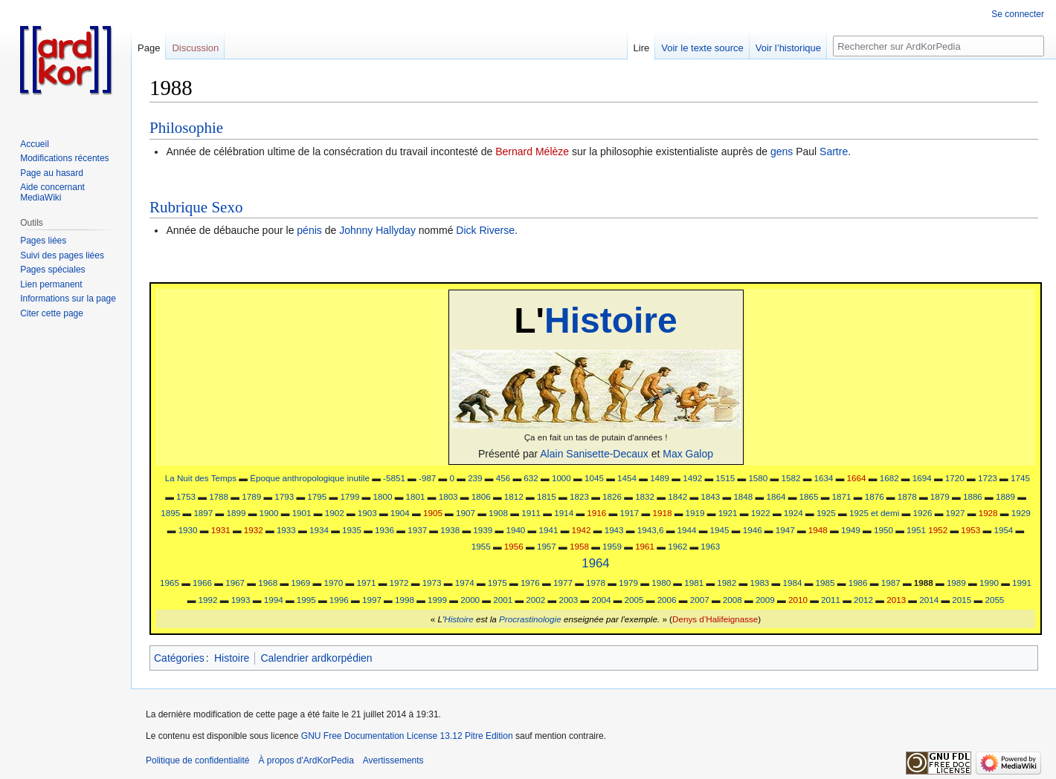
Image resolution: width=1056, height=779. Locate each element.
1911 (531, 513)
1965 (169, 582)
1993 (241, 599)
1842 (677, 496)
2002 (535, 599)
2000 (470, 599)
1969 (300, 582)
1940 (515, 530)
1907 (465, 513)
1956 (514, 546)
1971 (366, 582)
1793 (284, 496)
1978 (595, 582)
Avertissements (393, 760)
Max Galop (688, 454)
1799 (349, 496)
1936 (384, 530)
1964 (595, 563)
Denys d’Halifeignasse (715, 619)
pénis (309, 230)
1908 (498, 513)
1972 (399, 582)
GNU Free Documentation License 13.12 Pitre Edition (407, 736)
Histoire (610, 320)
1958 (579, 546)
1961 (644, 546)
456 (503, 478)
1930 (188, 530)
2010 (798, 599)
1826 (612, 496)
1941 (548, 530)
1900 (269, 513)
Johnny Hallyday (377, 230)
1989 (956, 582)
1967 (235, 582)
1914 (563, 513)
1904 (400, 513)
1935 (351, 530)
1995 (306, 599)
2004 (601, 599)
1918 (662, 513)
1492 (692, 478)
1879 (940, 496)
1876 (874, 496)
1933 (286, 530)
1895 (170, 513)
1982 (726, 582)
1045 (594, 478)
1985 (825, 582)
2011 (830, 599)
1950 (883, 530)
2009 (765, 599)
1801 (415, 496)
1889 (1005, 496)
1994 (273, 599)
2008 (732, 599)
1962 (677, 546)
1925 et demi (874, 513)
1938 (450, 530)
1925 (826, 513)
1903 (367, 513)
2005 (634, 599)
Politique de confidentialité (197, 760)
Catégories (179, 658)
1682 (889, 478)
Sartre (834, 151)
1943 (614, 530)
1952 (937, 530)
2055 (994, 599)
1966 (202, 582)
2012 (863, 599)
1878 (907, 496)
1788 (218, 496)
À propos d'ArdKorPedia (305, 760)
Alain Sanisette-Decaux (594, 454)
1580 (757, 478)
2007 (699, 599)
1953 (970, 530)
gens (781, 151)
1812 (514, 496)
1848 (743, 496)
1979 (628, 582)
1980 (661, 582)
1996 (339, 599)
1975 (497, 582)
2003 (568, 599)
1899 (235, 513)
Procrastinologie (530, 619)
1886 (972, 496)
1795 (316, 496)
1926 (923, 513)
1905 (432, 513)
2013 (896, 599)
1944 (687, 530)
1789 (251, 496)
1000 (561, 478)
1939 (482, 530)
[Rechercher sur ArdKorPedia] (938, 46)
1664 (856, 478)
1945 (720, 530)
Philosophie (186, 128)
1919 (695, 513)
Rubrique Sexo (195, 207)
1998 (404, 599)
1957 (546, 546)
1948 (818, 530)
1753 (186, 496)
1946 (752, 530)
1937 (417, 530)
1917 (629, 513)
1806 (481, 496)
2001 (502, 599)
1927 (955, 513)
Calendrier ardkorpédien (316, 658)
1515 (725, 478)
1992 (208, 599)
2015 (961, 599)
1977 (563, 582)
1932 (253, 530)
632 (531, 478)
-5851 (394, 478)
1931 (221, 530)
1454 (627, 478)
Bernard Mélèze (532, 151)
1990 (989, 582)
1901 (302, 513)
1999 (437, 599)
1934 (319, 530)
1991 (1021, 582)
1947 (785, 530)
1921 (728, 513)
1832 (644, 496)
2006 (667, 599)
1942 (581, 530)
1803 (448, 496)
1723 (987, 478)
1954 (1003, 530)
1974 (464, 582)
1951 (916, 530)
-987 (427, 478)
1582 (790, 478)
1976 (530, 582)
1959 (612, 546)
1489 (659, 478)
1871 (841, 496)
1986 (858, 582)
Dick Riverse (485, 230)
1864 (775, 496)
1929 (1021, 513)
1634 (824, 478)
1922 (760, 513)
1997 (371, 599)
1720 (955, 478)
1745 (1020, 478)
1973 (432, 582)
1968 (267, 582)
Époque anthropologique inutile (310, 478)
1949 (850, 530)
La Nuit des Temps (200, 478)
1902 (334, 513)
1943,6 (650, 530)
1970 (333, 582)
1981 (694, 582)
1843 (710, 496)
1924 (793, 513)
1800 (383, 496)
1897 (203, 513)
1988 (923, 582)
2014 (929, 599)
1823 (579, 496)
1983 (759, 582)
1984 (792, 582)
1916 (596, 513)
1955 (481, 546)
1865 (809, 496)
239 (475, 478)
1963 (710, 546)
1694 (922, 478)
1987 (891, 582)
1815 (546, 496)
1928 (988, 513)
